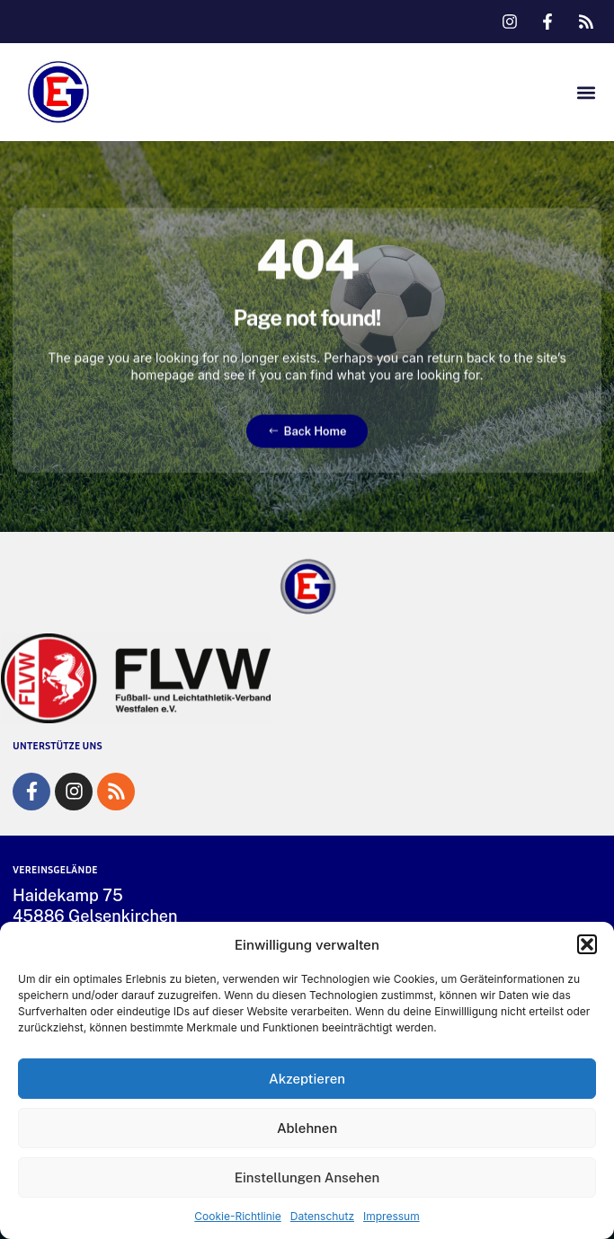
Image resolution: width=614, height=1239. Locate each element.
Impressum (391, 1216)
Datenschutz (322, 1216)
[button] (587, 944)
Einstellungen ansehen (307, 1177)
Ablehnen (307, 1128)
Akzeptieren (307, 1078)
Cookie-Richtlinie (237, 1216)
